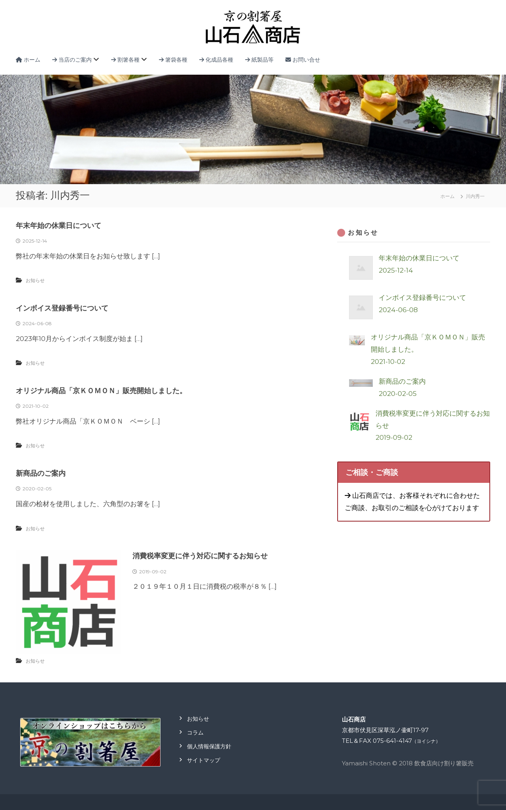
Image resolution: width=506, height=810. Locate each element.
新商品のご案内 (41, 473)
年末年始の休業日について (58, 226)
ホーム (28, 59)
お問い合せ (302, 59)
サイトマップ (203, 760)
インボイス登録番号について (62, 308)
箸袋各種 (173, 59)
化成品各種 (216, 59)
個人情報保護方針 (209, 746)
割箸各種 (125, 59)
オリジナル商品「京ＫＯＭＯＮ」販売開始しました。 (101, 391)
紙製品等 (259, 59)
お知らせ (35, 280)
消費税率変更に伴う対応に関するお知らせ (200, 556)
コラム (195, 732)
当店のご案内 (72, 59)
